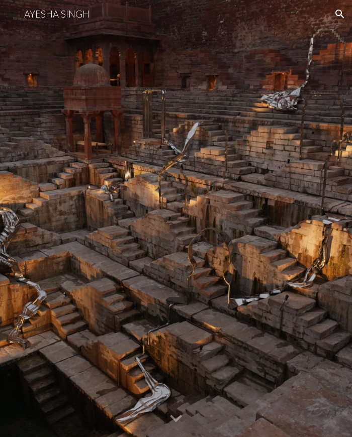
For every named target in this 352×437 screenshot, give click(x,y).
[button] (12, 14)
